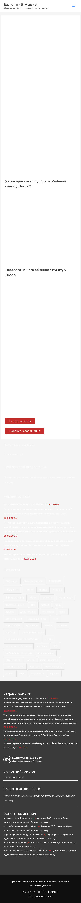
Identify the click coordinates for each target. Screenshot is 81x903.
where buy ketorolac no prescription (25, 850)
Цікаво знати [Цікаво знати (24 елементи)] (15, 597)
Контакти (64, 881)
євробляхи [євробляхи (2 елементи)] (37, 673)
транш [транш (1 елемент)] (9, 673)
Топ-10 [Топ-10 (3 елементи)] (29, 589)
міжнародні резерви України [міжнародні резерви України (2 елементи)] (22, 639)
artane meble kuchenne (17, 818)
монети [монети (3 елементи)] (62, 625)
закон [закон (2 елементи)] (63, 611)
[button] (20, 421)
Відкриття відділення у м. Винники (25, 504)
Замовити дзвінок (40, 885)
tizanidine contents (14, 842)
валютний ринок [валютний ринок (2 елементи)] (15, 604)
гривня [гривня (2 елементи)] (45, 604)
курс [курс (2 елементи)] (55, 618)
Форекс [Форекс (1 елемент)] (57, 589)
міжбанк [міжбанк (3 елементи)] (11, 632)
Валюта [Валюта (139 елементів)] (55, 581)
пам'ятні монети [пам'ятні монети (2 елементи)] (15, 666)
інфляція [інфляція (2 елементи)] (54, 673)
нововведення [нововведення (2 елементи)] (45, 653)
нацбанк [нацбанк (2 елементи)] (42, 646)
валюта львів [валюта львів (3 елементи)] (65, 597)
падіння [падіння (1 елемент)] (30, 659)
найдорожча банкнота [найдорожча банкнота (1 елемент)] (19, 646)
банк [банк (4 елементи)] (33, 597)
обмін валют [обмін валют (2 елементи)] (13, 659)
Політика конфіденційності (39, 881)
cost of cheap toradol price (19, 826)
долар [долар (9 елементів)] (10, 611)
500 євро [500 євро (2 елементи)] (11, 581)
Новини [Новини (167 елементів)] (12, 589)
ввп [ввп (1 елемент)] (33, 604)
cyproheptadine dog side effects (23, 834)
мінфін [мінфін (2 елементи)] (48, 639)
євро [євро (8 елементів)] (22, 673)
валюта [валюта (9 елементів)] (47, 597)
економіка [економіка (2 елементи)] (48, 611)
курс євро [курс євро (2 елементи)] (32, 625)
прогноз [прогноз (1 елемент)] (35, 666)
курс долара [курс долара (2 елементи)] (13, 625)
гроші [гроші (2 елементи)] (58, 604)
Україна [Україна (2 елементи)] (43, 589)
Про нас (15, 881)
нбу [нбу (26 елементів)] (55, 646)
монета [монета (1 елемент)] (48, 625)
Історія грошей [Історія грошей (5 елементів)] (33, 581)
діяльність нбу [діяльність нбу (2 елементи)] (28, 611)
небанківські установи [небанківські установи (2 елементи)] (19, 653)
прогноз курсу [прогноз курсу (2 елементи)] (53, 666)
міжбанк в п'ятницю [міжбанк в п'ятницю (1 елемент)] (32, 632)
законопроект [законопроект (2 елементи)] (14, 618)
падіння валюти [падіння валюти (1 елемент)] (49, 659)
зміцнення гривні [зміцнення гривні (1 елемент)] (37, 618)
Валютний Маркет (21, 4)
